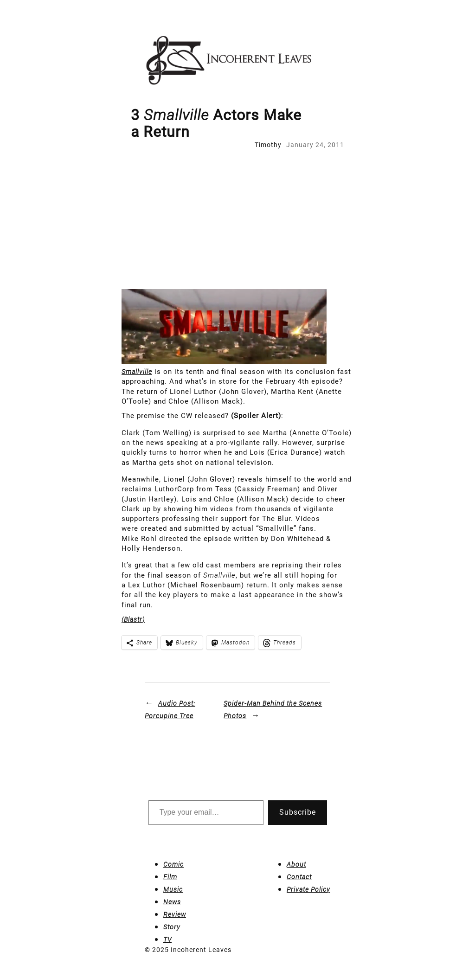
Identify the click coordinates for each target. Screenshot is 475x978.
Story (171, 927)
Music (173, 889)
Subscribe (297, 812)
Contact (299, 877)
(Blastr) (133, 619)
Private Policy (308, 889)
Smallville (137, 371)
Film (170, 877)
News (172, 902)
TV (167, 939)
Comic (173, 864)
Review (174, 914)
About (296, 864)
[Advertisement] (237, 219)
